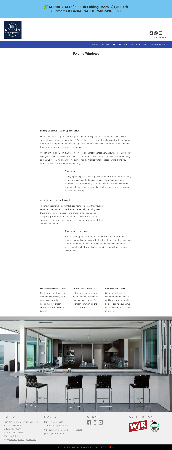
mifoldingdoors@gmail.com (22, 439)
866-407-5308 (11, 436)
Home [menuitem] (94, 44)
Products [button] (120, 44)
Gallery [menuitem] (135, 44)
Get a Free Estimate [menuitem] (156, 44)
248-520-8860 (161, 37)
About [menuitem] (105, 44)
